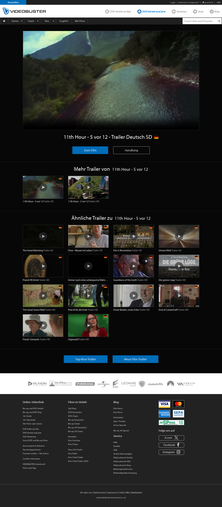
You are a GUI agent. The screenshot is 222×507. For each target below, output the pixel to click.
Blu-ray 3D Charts (75, 431)
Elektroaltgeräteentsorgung (125, 473)
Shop (200, 11)
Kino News (118, 412)
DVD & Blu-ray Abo (31, 429)
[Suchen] (219, 21)
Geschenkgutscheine (32, 449)
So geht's (63, 20)
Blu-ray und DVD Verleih (33, 408)
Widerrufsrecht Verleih (123, 457)
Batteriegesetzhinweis (122, 469)
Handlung (131, 150)
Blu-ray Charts (74, 423)
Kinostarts (72, 436)
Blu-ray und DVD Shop (32, 412)
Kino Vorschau (74, 440)
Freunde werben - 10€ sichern (36, 453)
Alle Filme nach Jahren (32, 423)
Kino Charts (73, 444)
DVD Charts (73, 416)
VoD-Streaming (29, 436)
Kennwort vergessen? (189, 2)
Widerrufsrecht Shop (122, 465)
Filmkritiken (118, 417)
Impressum (112, 492)
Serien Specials (119, 425)
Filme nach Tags (29, 468)
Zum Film (90, 150)
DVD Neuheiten (75, 412)
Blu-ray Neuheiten (76, 420)
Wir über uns (86, 492)
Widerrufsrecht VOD (122, 461)
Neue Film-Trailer (135, 359)
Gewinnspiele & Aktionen (34, 445)
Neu (47, 20)
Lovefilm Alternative (31, 458)
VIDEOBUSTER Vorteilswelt (34, 464)
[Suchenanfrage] (202, 21)
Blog (217, 11)
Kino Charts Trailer (75, 457)
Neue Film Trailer (75, 449)
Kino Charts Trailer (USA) (78, 461)
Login (173, 2)
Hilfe (115, 442)
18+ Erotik (27, 416)
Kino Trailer (72, 453)
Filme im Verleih (77, 402)
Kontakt (116, 446)
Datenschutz (100, 492)
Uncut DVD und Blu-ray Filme (35, 440)
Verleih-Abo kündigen (122, 453)
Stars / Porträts (119, 421)
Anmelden (13, 2)
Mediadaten (136, 492)
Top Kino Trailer (85, 359)
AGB (115, 450)
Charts (31, 20)
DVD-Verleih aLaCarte (153, 11)
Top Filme (72, 408)
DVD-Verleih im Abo (120, 11)
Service (117, 436)
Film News (117, 408)
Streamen (182, 11)
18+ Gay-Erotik (29, 420)
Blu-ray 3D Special (121, 430)
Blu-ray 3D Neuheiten (77, 427)
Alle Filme (80, 20)
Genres (15, 20)
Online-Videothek (33, 402)
